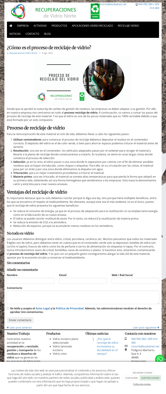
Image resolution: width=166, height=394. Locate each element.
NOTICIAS (15, 34)
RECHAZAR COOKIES (142, 372)
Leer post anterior (19, 327)
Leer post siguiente (146, 327)
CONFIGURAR (131, 377)
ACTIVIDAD (40, 25)
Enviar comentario (20, 320)
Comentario (14, 288)
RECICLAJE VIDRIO (128, 25)
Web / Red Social (122, 275)
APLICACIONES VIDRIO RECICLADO (92, 25)
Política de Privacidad (69, 308)
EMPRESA (23, 25)
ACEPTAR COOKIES (150, 377)
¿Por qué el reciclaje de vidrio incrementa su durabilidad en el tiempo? (107, 346)
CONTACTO (32, 34)
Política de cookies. (142, 384)
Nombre (12, 275)
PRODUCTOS (59, 25)
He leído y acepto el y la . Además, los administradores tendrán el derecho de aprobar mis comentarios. (81, 310)
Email (62, 275)
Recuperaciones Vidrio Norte (23, 53)
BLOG (47, 34)
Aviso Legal (43, 308)
